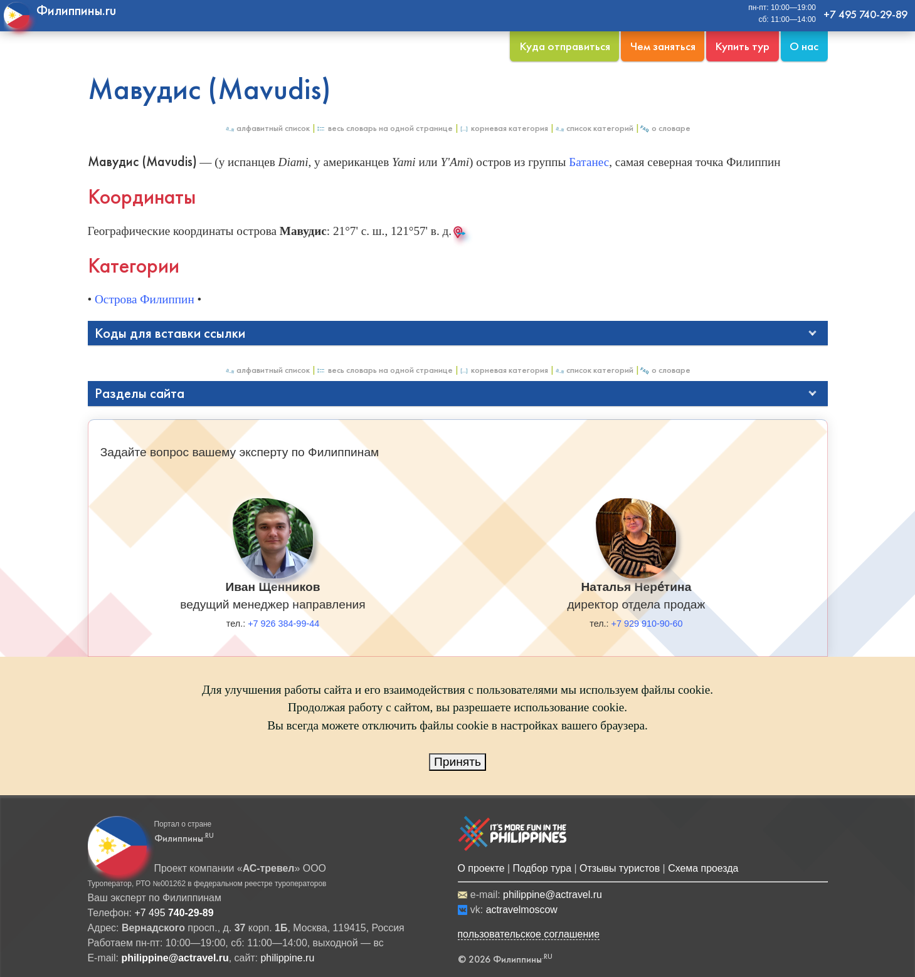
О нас (804, 46)
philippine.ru (287, 958)
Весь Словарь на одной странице (384, 128)
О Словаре (665, 128)
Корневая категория (503, 128)
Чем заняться (663, 46)
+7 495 (173, 912)
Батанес (589, 162)
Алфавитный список (267, 128)
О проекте (481, 868)
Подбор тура (542, 868)
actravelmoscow (522, 909)
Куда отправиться (564, 46)
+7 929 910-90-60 (647, 624)
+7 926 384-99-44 (283, 624)
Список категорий (593, 128)
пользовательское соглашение (529, 934)
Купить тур (742, 46)
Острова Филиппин (144, 299)
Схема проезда (703, 868)
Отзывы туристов (619, 868)
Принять (457, 761)
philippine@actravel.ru (552, 894)
